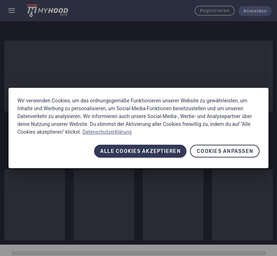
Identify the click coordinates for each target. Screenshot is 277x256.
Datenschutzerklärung (106, 132)
